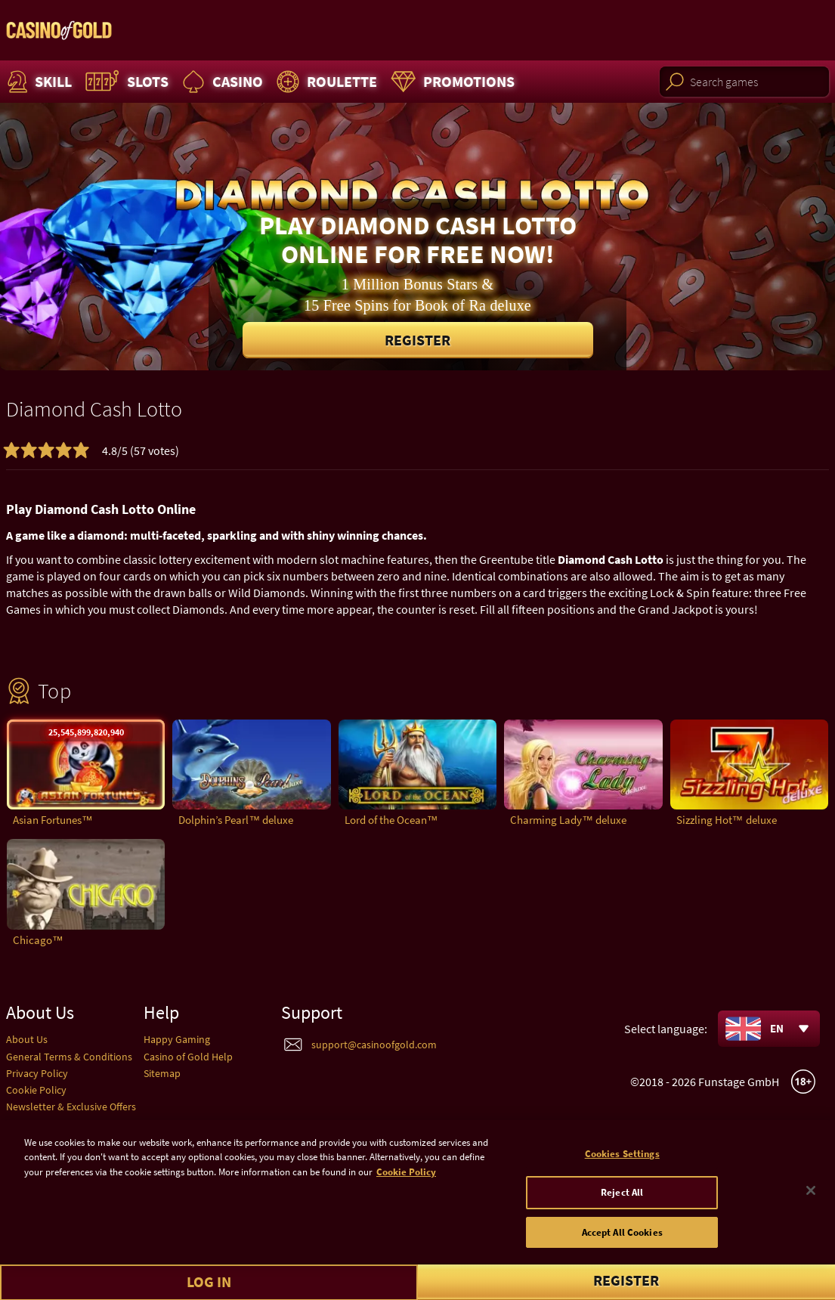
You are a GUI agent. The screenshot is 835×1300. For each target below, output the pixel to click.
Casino (220, 82)
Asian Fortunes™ (53, 819)
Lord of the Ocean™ (391, 819)
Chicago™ (38, 940)
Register (417, 339)
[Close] (810, 1206)
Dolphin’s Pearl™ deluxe (235, 819)
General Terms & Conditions (69, 1056)
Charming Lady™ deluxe (568, 819)
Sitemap (162, 1073)
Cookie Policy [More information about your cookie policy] (406, 1187)
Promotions (451, 82)
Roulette (325, 82)
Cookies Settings (622, 1169)
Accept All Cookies (622, 1248)
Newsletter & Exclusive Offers (71, 1106)
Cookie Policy (36, 1090)
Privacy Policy (37, 1073)
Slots (125, 82)
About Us (27, 1039)
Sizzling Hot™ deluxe (726, 819)
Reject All (622, 1208)
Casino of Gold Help (188, 1056)
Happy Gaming (177, 1039)
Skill (38, 82)
